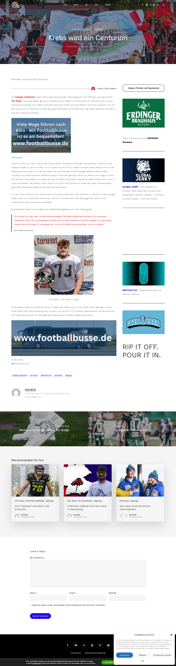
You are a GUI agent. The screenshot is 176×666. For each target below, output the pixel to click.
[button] (171, 635)
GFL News (20, 501)
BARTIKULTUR (129, 290)
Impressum (76, 653)
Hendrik (73, 46)
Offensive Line (46, 375)
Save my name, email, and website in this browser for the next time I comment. (68, 605)
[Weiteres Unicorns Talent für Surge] (44, 428)
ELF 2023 (33, 375)
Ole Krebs (58, 375)
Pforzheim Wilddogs (35, 501)
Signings (99, 29)
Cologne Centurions (82, 29)
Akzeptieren (124, 655)
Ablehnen (142, 655)
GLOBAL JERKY (130, 187)
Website (113, 593)
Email (72, 593)
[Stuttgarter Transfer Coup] (132, 428)
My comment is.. (37, 558)
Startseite (16, 79)
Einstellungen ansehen (162, 655)
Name (33, 593)
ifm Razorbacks (85, 501)
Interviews (124, 501)
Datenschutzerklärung (95, 653)
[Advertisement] (143, 231)
